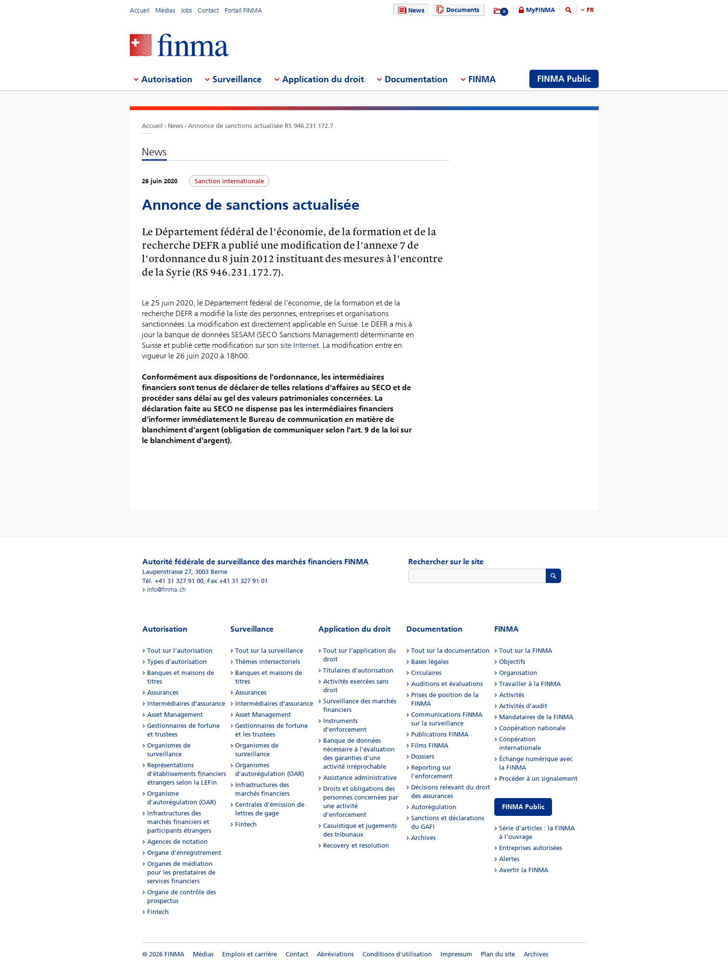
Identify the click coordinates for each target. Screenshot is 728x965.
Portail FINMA (243, 10)
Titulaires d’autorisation (358, 670)
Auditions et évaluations (447, 683)
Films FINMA (429, 745)
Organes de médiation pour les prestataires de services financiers (181, 872)
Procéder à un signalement (538, 778)
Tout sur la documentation (450, 650)
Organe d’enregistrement (184, 852)
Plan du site (498, 954)
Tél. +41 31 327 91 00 (172, 580)
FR (590, 9)
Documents (456, 9)
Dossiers (422, 756)
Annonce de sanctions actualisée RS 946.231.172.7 (260, 125)
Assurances (162, 692)
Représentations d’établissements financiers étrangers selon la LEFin (186, 774)
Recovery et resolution (356, 845)
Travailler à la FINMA (530, 683)
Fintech (158, 911)
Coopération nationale (532, 728)
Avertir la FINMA (523, 870)
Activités (511, 694)
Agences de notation (177, 841)
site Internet (299, 345)
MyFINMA (540, 9)
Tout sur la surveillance (269, 650)
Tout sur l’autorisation (180, 650)
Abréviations (335, 954)
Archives (423, 837)
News (410, 10)
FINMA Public (523, 807)
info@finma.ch (166, 589)
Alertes (509, 859)
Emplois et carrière (249, 954)
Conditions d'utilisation (397, 954)
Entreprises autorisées (530, 847)
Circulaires (426, 672)
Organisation (518, 672)
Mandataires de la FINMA (536, 717)
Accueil (140, 10)
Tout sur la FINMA (525, 650)
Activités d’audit (523, 706)
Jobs (186, 10)
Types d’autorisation (177, 661)
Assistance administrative (360, 777)
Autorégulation (433, 807)
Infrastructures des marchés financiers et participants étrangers (179, 822)
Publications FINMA (439, 734)
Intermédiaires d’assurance (186, 703)
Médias (165, 10)
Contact (208, 10)
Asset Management (175, 714)
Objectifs (512, 661)
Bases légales (430, 661)
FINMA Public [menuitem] (564, 79)
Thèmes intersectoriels (267, 661)
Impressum (456, 954)
